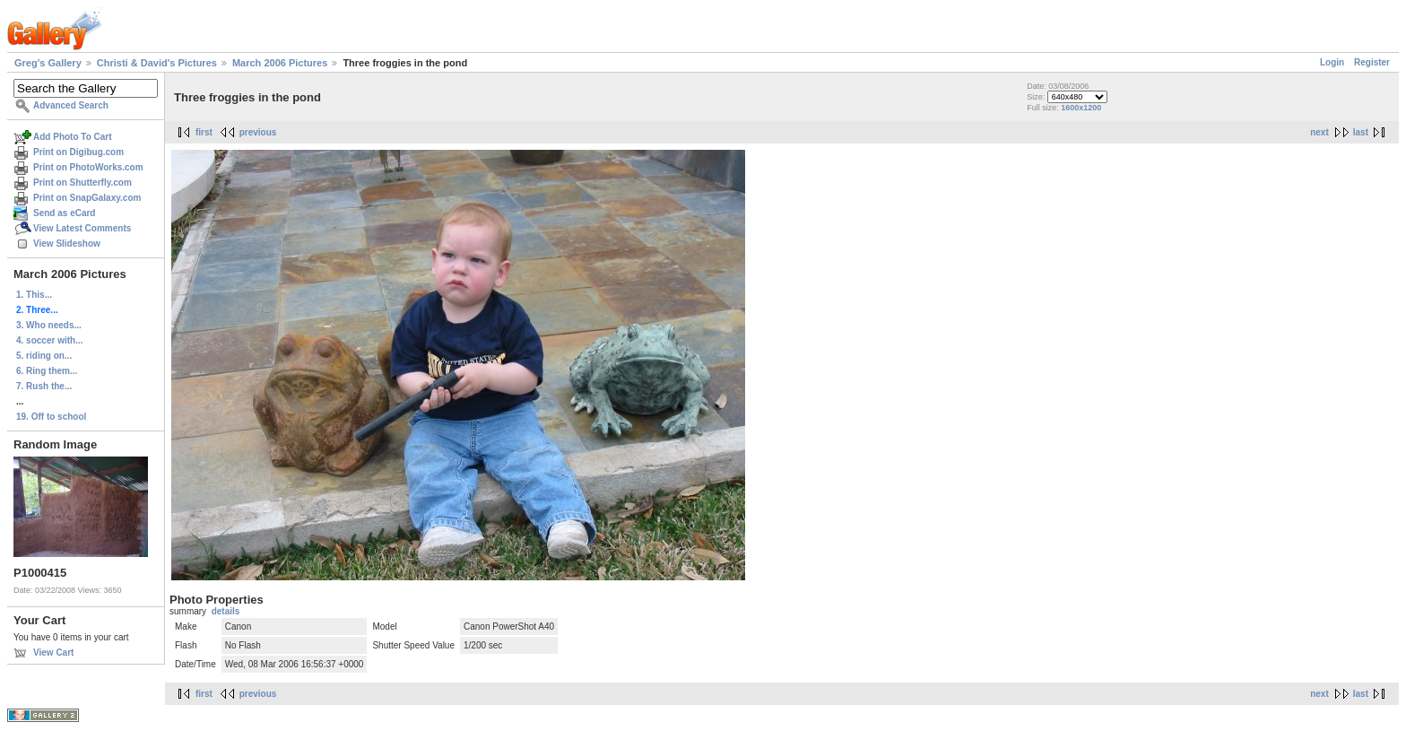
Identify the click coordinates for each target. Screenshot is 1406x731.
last (1360, 132)
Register (1372, 62)
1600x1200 (1081, 107)
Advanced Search (70, 105)
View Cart (53, 652)
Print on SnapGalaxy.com (87, 198)
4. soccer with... (49, 340)
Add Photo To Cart (72, 137)
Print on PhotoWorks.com (88, 167)
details (226, 611)
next (1319, 132)
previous (258, 132)
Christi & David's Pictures (157, 62)
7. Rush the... (44, 386)
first (204, 132)
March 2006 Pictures (279, 62)
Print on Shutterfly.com (82, 182)
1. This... (34, 295)
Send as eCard (64, 213)
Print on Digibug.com (78, 152)
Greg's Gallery (48, 62)
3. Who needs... (49, 325)
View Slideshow (66, 243)
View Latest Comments (82, 228)
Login (1332, 62)
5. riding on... (44, 356)
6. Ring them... (46, 371)
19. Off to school (51, 417)
